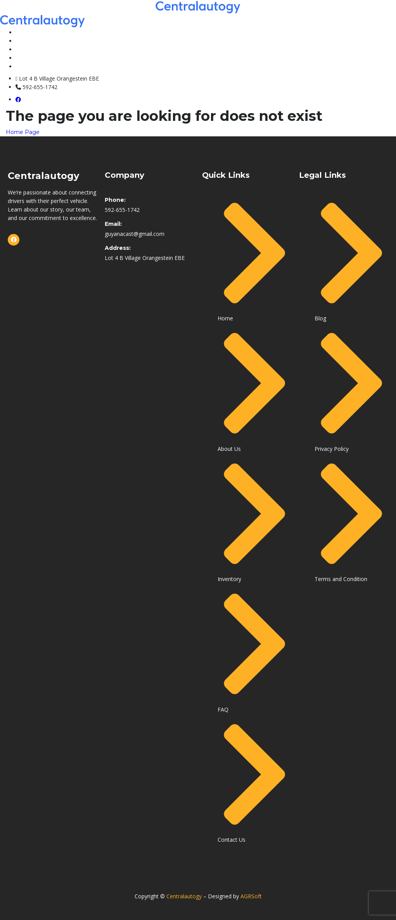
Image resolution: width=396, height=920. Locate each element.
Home (24, 32)
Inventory (29, 41)
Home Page (23, 132)
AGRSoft (251, 896)
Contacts (29, 66)
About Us (29, 58)
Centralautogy (184, 896)
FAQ (22, 49)
